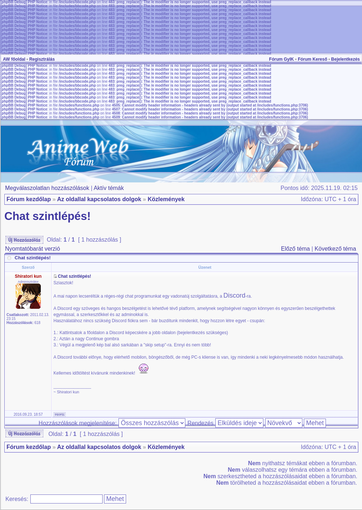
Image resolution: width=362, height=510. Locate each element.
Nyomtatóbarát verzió (32, 249)
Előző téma (295, 249)
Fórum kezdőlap (29, 199)
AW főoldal (14, 59)
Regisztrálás (42, 59)
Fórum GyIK (281, 59)
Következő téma (335, 249)
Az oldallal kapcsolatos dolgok (99, 199)
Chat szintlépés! (47, 216)
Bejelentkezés (345, 59)
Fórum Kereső (312, 59)
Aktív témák (109, 188)
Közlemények (166, 199)
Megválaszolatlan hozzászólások (47, 188)
